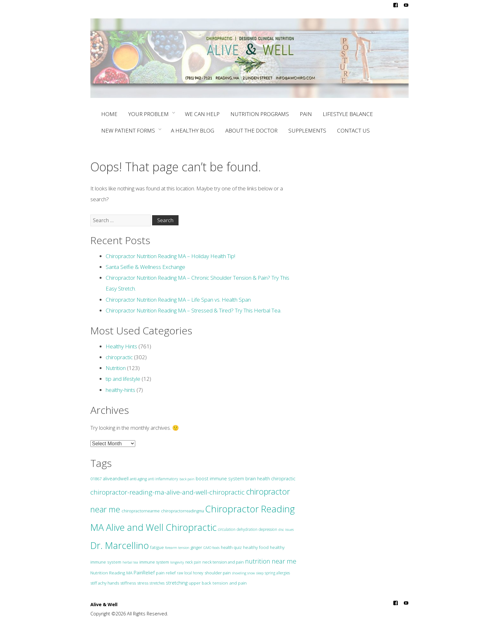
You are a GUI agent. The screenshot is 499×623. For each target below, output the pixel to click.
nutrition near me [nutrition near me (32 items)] (270, 561)
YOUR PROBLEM (151, 113)
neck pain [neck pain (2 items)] (193, 562)
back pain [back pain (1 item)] (186, 479)
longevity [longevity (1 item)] (177, 562)
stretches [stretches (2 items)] (157, 583)
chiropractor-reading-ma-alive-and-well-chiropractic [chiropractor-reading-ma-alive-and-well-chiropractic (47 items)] (167, 492)
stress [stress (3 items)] (142, 583)
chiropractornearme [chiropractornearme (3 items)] (141, 511)
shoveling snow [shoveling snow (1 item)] (243, 573)
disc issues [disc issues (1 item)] (286, 529)
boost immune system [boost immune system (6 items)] (220, 478)
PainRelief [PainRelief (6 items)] (144, 572)
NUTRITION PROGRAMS (259, 114)
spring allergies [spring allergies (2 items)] (277, 573)
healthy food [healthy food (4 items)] (256, 547)
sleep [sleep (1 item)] (260, 573)
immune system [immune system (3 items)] (154, 562)
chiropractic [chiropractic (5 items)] (283, 479)
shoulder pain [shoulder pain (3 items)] (218, 573)
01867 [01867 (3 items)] (96, 479)
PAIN (306, 114)
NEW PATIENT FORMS (130, 129)
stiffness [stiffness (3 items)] (128, 583)
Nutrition (116, 368)
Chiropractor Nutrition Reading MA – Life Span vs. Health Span (178, 299)
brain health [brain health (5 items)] (257, 479)
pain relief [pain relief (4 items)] (166, 573)
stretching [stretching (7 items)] (176, 582)
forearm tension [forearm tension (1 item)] (177, 547)
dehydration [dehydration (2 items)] (247, 529)
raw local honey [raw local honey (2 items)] (190, 573)
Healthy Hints (121, 346)
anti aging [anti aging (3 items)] (138, 479)
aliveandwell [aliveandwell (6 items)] (116, 478)
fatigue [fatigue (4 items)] (157, 547)
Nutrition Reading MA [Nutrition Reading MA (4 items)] (111, 573)
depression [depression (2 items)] (268, 529)
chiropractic (119, 357)
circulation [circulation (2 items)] (226, 529)
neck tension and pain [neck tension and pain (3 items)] (223, 562)
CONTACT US (353, 130)
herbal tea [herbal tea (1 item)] (130, 562)
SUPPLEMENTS (307, 130)
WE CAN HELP (202, 114)
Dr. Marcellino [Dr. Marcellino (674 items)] (119, 545)
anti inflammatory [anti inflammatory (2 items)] (163, 479)
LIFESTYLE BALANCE (348, 114)
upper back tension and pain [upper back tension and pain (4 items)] (218, 583)
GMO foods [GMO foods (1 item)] (211, 547)
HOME (109, 114)
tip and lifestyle (123, 378)
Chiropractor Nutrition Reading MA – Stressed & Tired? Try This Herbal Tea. (193, 310)
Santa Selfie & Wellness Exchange (145, 266)
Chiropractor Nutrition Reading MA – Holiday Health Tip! (170, 256)
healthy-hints (120, 390)
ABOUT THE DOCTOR (251, 130)
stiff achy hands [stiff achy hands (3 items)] (104, 583)
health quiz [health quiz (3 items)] (231, 547)
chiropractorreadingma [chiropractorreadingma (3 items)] (182, 511)
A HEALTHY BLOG (192, 130)
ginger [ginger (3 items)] (196, 547)
